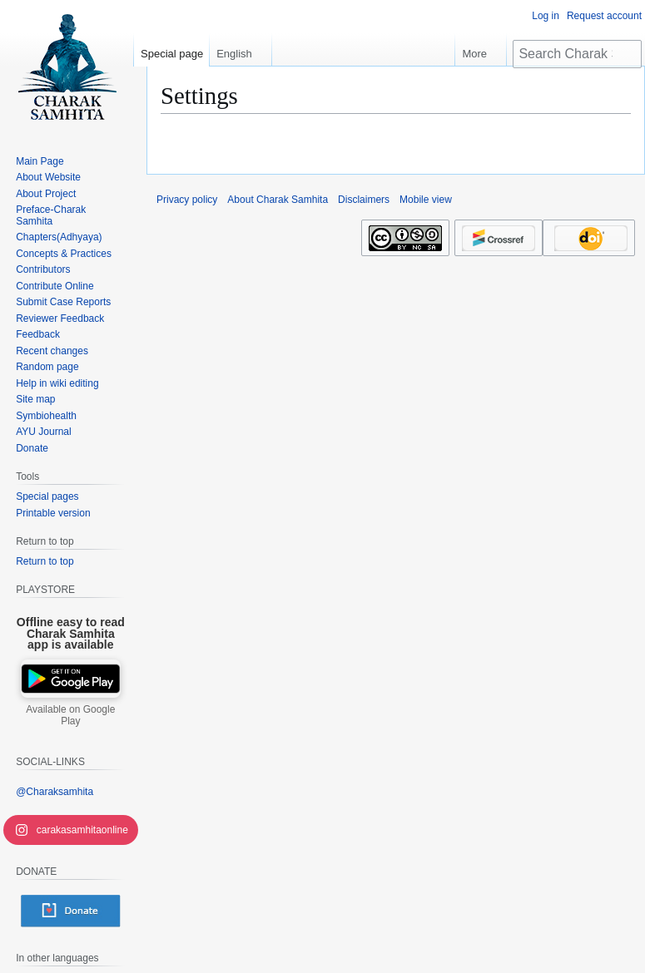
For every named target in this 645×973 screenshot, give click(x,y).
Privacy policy (186, 199)
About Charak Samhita (277, 199)
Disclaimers (363, 199)
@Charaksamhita (54, 792)
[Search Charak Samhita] (577, 54)
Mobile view (425, 199)
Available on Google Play (70, 715)
